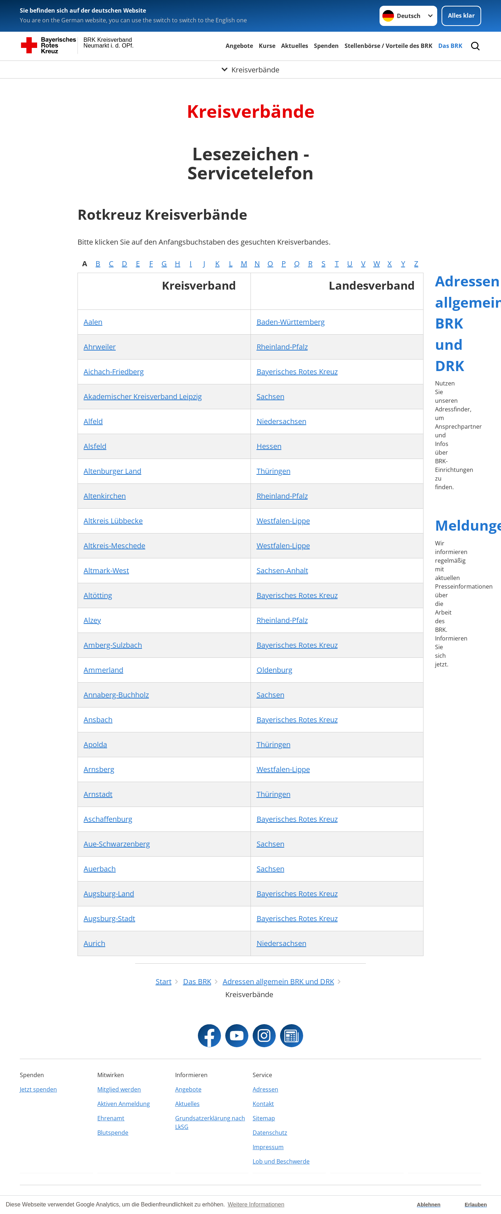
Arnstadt (98, 794)
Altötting (98, 595)
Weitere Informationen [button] (256, 1204)
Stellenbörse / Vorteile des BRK (389, 46)
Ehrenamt (110, 1118)
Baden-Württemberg (291, 322)
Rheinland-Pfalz (282, 347)
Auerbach (100, 869)
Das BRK (450, 46)
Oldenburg (274, 670)
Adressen (265, 1089)
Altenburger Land (112, 471)
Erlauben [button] (476, 1205)
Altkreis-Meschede (114, 545)
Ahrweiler (100, 347)
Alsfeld (95, 446)
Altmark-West (106, 570)
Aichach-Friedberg (114, 371)
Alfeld (93, 421)
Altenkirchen (105, 496)
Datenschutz (270, 1133)
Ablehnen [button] (429, 1205)
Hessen (269, 446)
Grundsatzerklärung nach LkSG (210, 1122)
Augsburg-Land (109, 893)
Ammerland (103, 670)
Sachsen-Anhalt (282, 570)
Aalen (93, 322)
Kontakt (263, 1104)
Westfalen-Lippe (283, 521)
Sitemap (264, 1118)
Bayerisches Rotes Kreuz (297, 371)
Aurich (94, 943)
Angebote (239, 46)
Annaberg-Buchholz (116, 695)
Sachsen (270, 396)
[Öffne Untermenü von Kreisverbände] (250, 69)
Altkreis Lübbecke (113, 521)
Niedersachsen (281, 421)
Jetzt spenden (38, 1089)
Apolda (95, 744)
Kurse (267, 46)
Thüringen (274, 471)
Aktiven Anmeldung (123, 1104)
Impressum (268, 1147)
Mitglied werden (119, 1089)
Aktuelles (294, 46)
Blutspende (112, 1133)
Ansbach (98, 719)
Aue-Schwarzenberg (117, 844)
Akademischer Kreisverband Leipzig (143, 396)
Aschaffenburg (108, 819)
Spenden (326, 46)
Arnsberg (99, 769)
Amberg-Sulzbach (113, 645)
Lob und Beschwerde (281, 1161)
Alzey (92, 620)
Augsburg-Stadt (109, 918)
